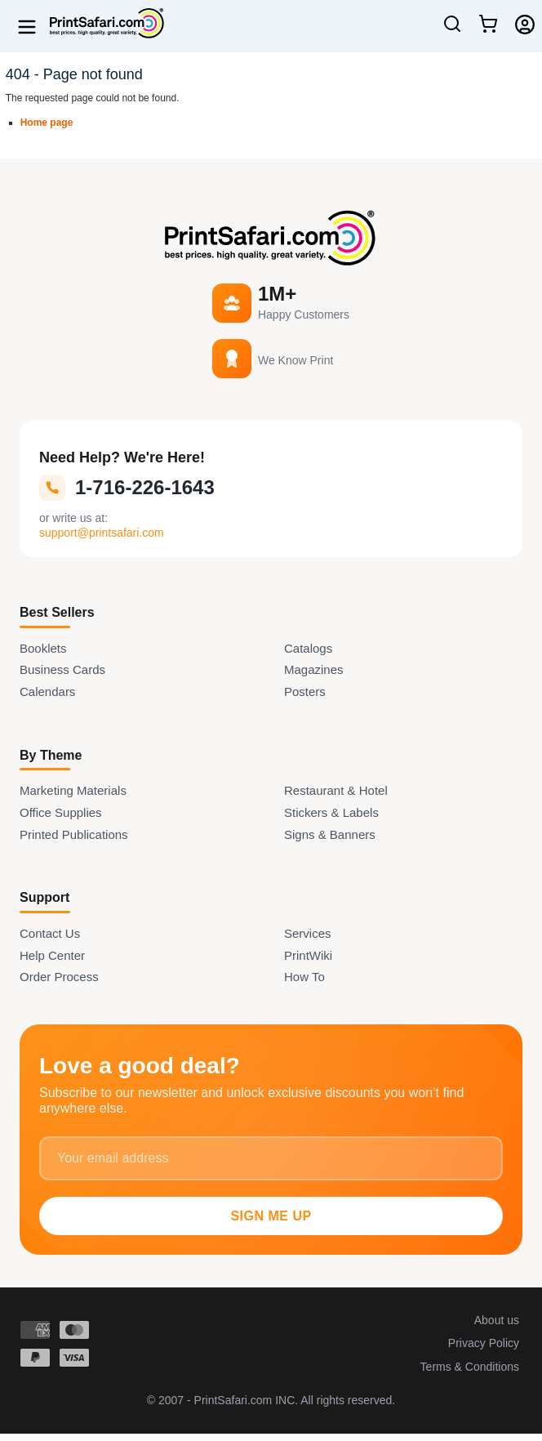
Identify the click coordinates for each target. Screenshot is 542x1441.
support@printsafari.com (101, 532)
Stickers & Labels (331, 812)
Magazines (314, 669)
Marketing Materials (73, 790)
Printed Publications (74, 834)
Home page (46, 122)
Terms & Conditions (469, 1366)
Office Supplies (61, 812)
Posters (305, 691)
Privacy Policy (483, 1343)
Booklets (43, 648)
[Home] (101, 23)
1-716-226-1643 (127, 488)
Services (307, 933)
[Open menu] (27, 27)
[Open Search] (452, 30)
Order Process (59, 977)
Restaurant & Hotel (336, 790)
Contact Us (50, 933)
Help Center (52, 955)
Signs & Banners (329, 834)
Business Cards (62, 669)
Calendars (47, 691)
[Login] (524, 24)
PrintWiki (308, 955)
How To (304, 977)
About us (496, 1320)
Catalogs (308, 648)
